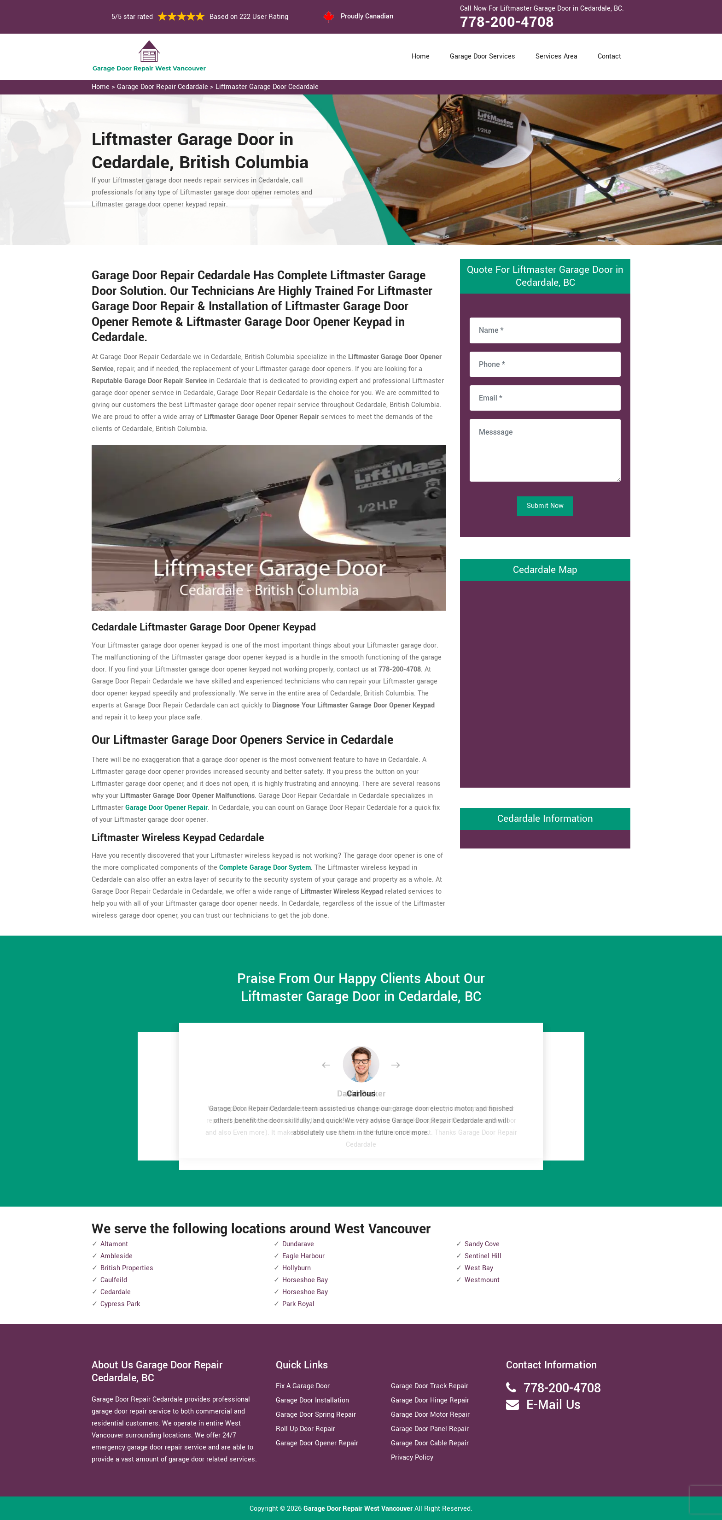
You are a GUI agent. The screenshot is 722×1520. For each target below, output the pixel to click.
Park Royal (298, 1304)
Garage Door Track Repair (429, 1386)
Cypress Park (120, 1304)
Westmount (482, 1280)
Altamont (114, 1244)
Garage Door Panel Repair (430, 1429)
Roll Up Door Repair (305, 1429)
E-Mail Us (553, 1405)
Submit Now (545, 506)
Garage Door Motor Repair (430, 1415)
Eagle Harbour (303, 1256)
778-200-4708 (507, 22)
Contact (609, 56)
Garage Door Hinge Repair (430, 1400)
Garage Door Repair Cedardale (162, 87)
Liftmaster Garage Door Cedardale (267, 87)
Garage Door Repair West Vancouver (358, 1509)
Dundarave (298, 1244)
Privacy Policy (412, 1457)
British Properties (126, 1268)
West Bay (479, 1268)
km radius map (545, 682)
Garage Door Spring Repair (316, 1415)
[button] (333, 1066)
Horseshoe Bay (305, 1280)
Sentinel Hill (483, 1256)
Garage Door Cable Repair (430, 1443)
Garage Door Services (482, 56)
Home (421, 56)
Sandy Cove (482, 1244)
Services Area (556, 56)
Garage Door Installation (312, 1400)
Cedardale (115, 1292)
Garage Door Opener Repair (317, 1443)
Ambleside (116, 1256)
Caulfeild (113, 1280)
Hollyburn (296, 1268)
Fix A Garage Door (303, 1386)
